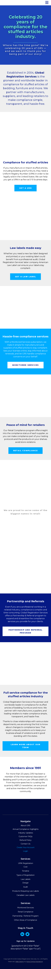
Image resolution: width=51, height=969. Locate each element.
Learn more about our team (25, 746)
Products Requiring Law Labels (25, 891)
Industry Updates (25, 833)
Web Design (19, 961)
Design (25, 883)
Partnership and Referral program (26, 631)
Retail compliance (25, 450)
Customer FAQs (25, 836)
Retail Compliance (25, 912)
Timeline (25, 871)
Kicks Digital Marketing (34, 961)
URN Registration (25, 863)
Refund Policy (25, 840)
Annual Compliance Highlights (25, 829)
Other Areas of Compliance (25, 920)
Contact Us (25, 844)
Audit (25, 887)
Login (25, 851)
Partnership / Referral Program (25, 916)
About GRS (25, 825)
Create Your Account (25, 847)
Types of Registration (25, 875)
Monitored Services (25, 908)
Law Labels (25, 879)
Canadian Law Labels (25, 895)
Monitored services (25, 365)
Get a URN (25, 188)
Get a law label (25, 277)
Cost (25, 867)
